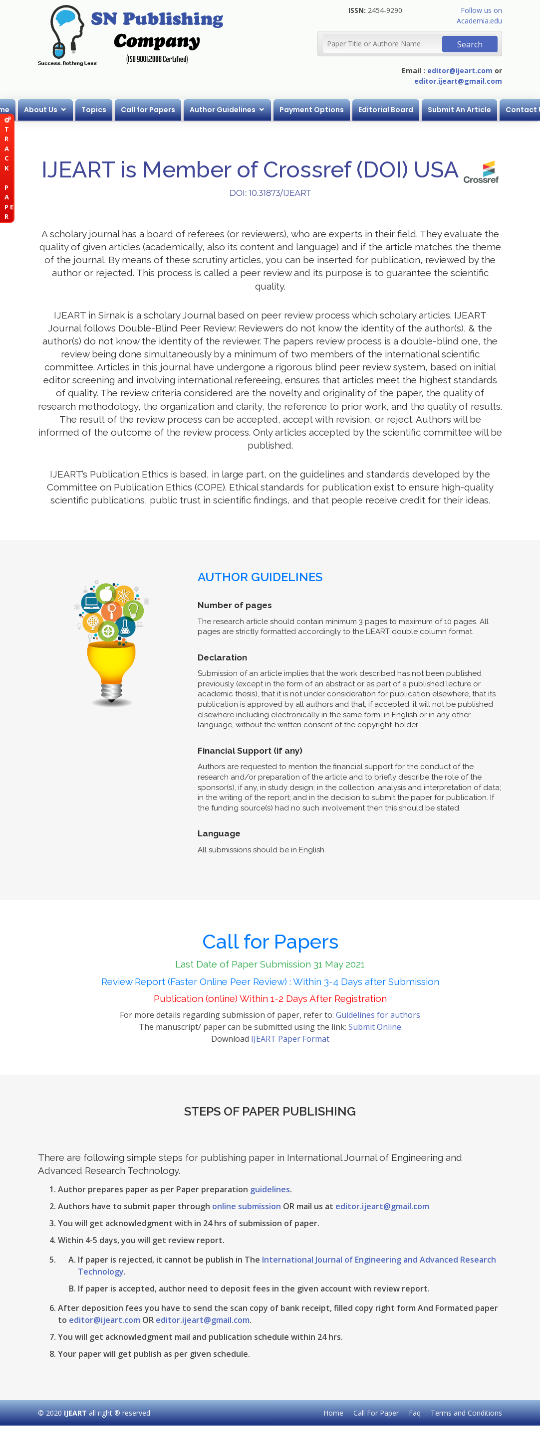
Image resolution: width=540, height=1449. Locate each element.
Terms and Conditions (466, 1413)
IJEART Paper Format (290, 1038)
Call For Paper (376, 1413)
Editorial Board (386, 110)
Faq (415, 1413)
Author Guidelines (224, 110)
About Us (41, 110)
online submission (246, 1206)
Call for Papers (149, 110)
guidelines (270, 1189)
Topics (94, 110)
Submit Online (374, 1026)
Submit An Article (460, 110)
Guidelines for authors (378, 1014)
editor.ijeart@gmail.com (458, 81)
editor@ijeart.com (460, 70)
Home (333, 1413)
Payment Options (312, 110)
